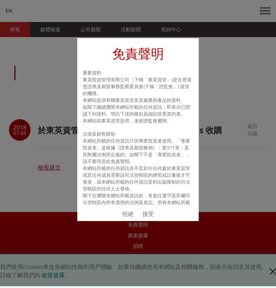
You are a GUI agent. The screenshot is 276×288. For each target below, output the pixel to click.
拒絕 (128, 214)
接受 (148, 214)
